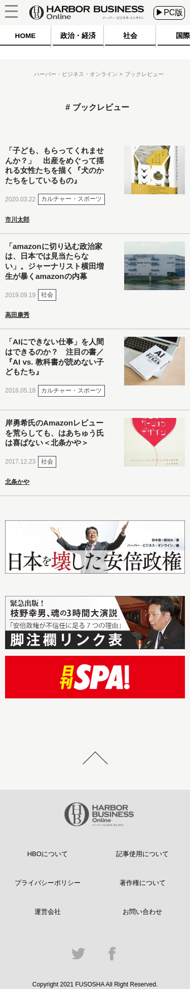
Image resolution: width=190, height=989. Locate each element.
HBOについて (47, 854)
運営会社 (47, 911)
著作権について (143, 883)
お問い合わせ (142, 911)
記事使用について (142, 854)
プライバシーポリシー (48, 883)
